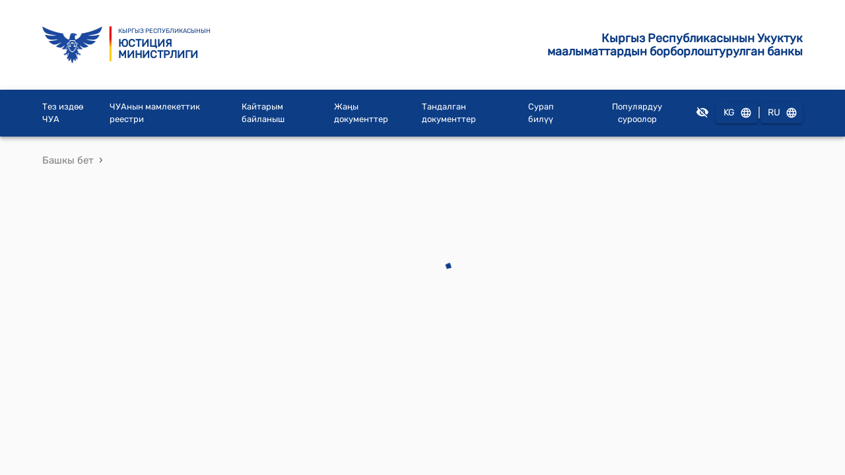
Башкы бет (68, 160)
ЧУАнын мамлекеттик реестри (155, 113)
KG (737, 113)
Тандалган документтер (449, 113)
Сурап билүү (541, 113)
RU (781, 113)
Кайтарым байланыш (263, 113)
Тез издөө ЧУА (62, 113)
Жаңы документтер (361, 113)
